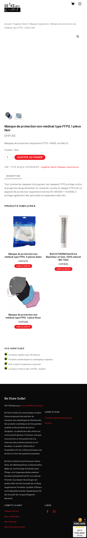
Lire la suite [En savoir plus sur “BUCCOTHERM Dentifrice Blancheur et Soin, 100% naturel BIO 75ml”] (63, 269)
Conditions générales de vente (58, 418)
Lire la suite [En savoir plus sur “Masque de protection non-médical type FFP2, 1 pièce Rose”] (23, 327)
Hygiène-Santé (20, 24)
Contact (48, 423)
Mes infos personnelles (14, 527)
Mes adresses (10, 522)
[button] (77, 36)
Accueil (7, 24)
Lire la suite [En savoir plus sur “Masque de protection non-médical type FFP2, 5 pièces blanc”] (23, 266)
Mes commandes (11, 516)
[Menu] (80, 4)
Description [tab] (13, 176)
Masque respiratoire (39, 24)
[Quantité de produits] (8, 157)
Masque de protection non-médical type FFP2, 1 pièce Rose (23, 316)
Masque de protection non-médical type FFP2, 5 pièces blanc (23, 255)
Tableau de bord (11, 511)
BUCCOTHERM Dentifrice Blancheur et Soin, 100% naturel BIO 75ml (63, 257)
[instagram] (54, 511)
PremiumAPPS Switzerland (32, 406)
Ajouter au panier (30, 157)
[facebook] (47, 511)
